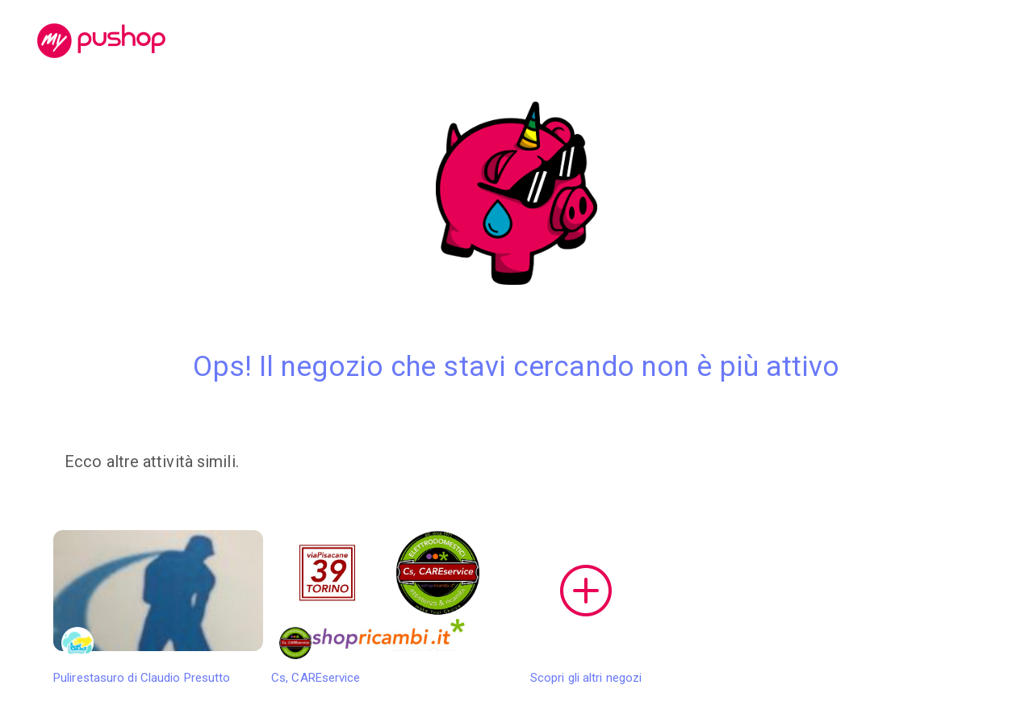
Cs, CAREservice (376, 607)
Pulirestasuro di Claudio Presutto (158, 607)
